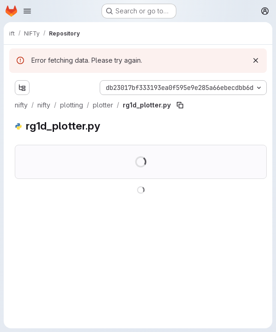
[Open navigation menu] (27, 11)
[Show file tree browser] (22, 87)
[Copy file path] (180, 105)
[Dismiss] (255, 60)
